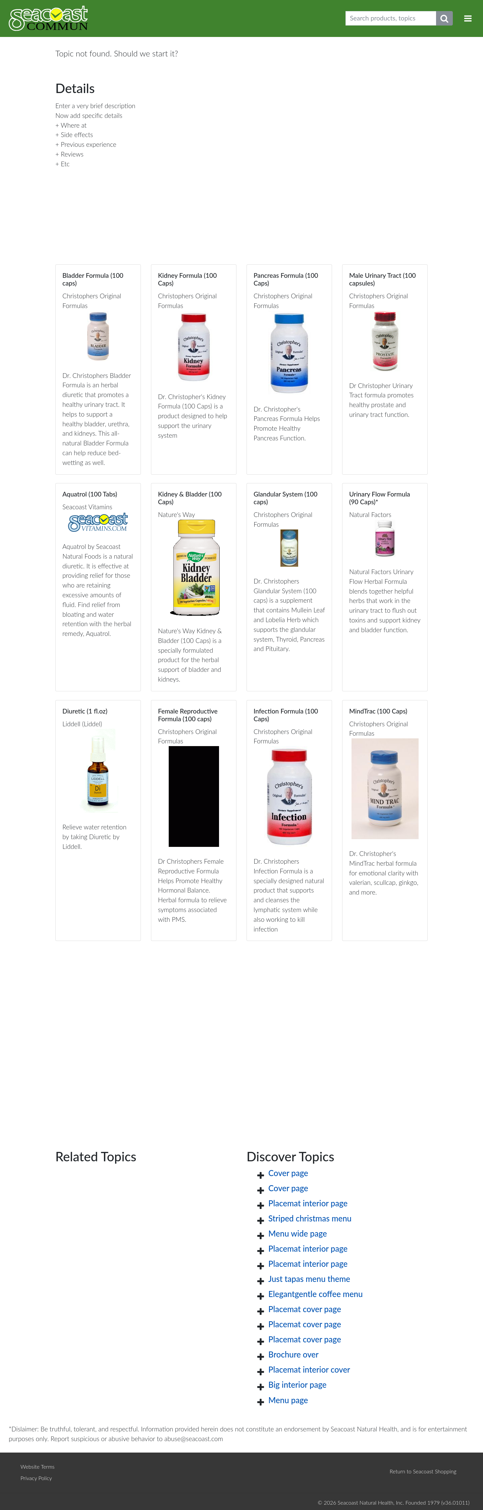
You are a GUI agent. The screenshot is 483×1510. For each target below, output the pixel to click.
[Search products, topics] (390, 18)
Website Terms (37, 1466)
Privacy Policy (36, 1478)
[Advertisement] (241, 1034)
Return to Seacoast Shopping (423, 1471)
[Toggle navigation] (468, 18)
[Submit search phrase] (444, 18)
